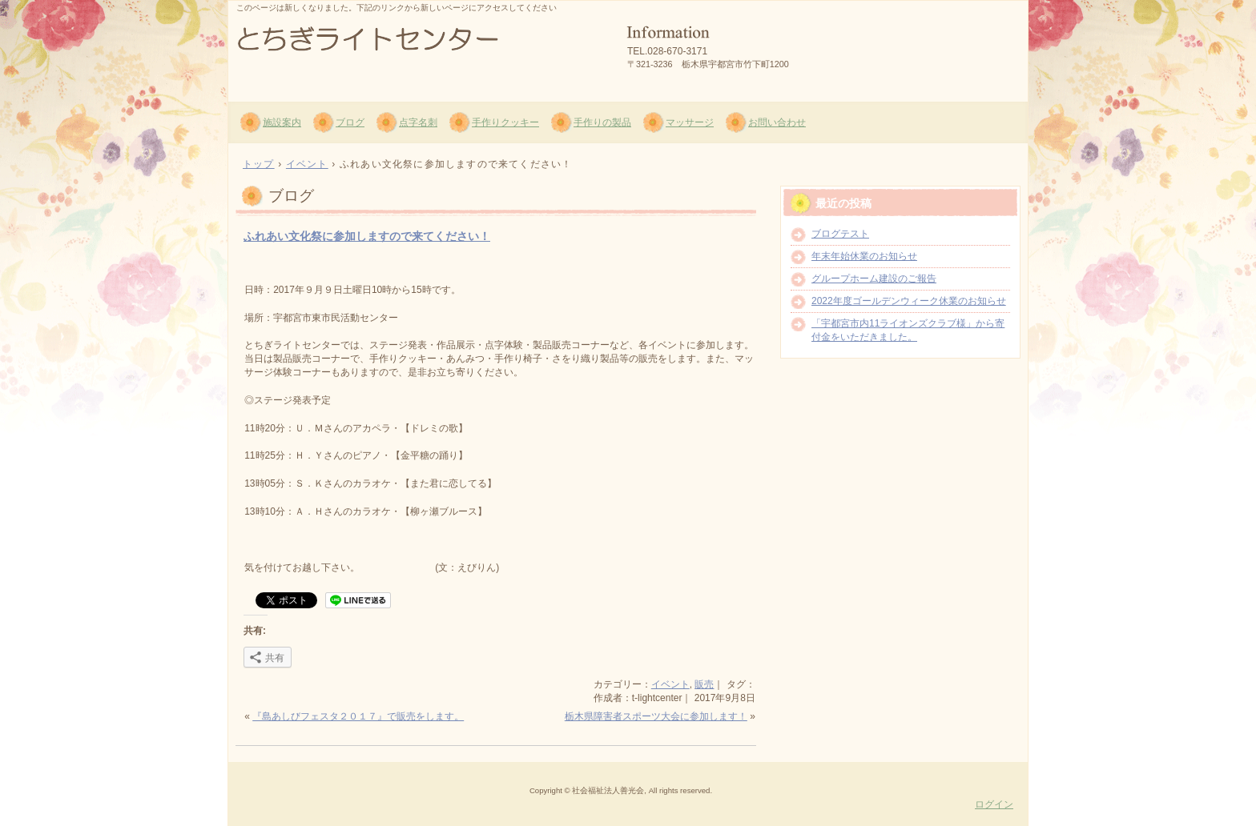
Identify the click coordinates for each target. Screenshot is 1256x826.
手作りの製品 (602, 122)
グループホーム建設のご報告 (873, 278)
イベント (670, 684)
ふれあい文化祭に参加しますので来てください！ (367, 236)
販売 (704, 684)
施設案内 (282, 122)
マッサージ (690, 122)
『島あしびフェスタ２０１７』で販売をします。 (358, 716)
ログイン (994, 804)
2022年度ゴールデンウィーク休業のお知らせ (908, 301)
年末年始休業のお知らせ (864, 256)
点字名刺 (418, 122)
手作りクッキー (505, 122)
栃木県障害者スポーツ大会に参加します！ (656, 716)
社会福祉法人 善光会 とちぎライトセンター (420, 49)
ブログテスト (840, 233)
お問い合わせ (777, 122)
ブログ (350, 122)
